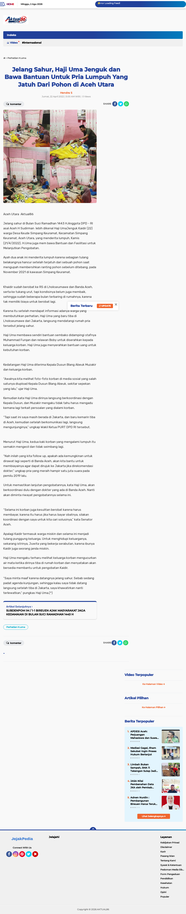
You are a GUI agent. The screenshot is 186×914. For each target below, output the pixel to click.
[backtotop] (93, 830)
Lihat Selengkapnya (154, 816)
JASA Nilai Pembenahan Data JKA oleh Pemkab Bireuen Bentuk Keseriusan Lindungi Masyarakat (143, 784)
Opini (163, 892)
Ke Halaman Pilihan (153, 707)
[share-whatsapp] (126, 103)
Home (10, 4)
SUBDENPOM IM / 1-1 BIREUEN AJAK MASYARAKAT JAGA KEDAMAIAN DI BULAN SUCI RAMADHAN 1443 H (45, 612)
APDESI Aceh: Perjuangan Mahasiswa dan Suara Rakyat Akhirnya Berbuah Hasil (143, 735)
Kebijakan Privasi (169, 842)
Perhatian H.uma (15, 627)
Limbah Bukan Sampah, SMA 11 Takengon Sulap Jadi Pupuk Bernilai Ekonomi (143, 768)
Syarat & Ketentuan (170, 865)
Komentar (13, 642)
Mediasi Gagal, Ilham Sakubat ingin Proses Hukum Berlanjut (143, 751)
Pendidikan (166, 878)
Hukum (164, 887)
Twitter (30, 855)
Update (105, 305)
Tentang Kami (168, 860)
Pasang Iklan (167, 856)
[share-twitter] (120, 103)
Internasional (32, 42)
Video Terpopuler (139, 675)
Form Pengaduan (170, 874)
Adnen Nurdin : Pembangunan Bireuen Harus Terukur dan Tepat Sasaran (144, 801)
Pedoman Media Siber (172, 869)
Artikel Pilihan (136, 698)
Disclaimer (166, 847)
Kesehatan (166, 883)
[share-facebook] (114, 103)
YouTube (37, 855)
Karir (163, 851)
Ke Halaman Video (153, 684)
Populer (164, 896)
